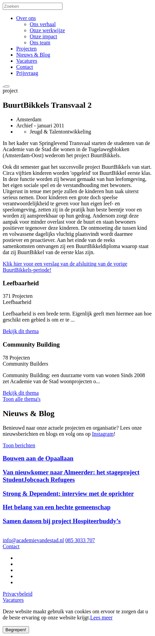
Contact (24, 67)
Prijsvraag (27, 73)
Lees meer (101, 617)
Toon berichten (19, 445)
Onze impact (43, 36)
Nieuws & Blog (33, 55)
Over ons (26, 18)
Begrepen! (15, 629)
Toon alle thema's (22, 399)
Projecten (26, 49)
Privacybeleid (17, 594)
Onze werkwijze (47, 30)
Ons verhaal (43, 24)
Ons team (40, 42)
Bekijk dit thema (21, 331)
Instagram (102, 434)
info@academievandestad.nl (33, 540)
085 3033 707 (80, 540)
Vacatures (26, 61)
